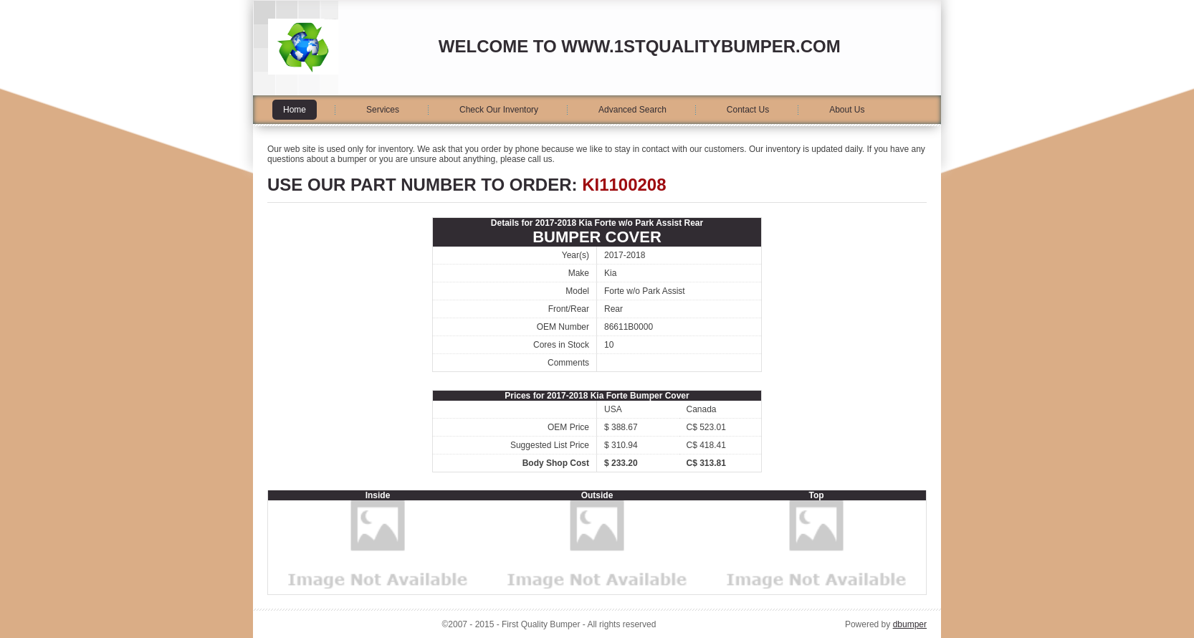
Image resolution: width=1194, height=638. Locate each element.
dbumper (910, 624)
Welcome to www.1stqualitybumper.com (640, 46)
